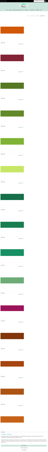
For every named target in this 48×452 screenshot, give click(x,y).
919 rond (3, 207)
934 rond (3, 289)
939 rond (27, 317)
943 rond (3, 344)
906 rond (3, 97)
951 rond (27, 399)
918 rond (27, 179)
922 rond (27, 234)
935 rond (27, 289)
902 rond (27, 42)
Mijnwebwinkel (33, 450)
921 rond (3, 234)
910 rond (27, 124)
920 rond (27, 207)
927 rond (3, 262)
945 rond (27, 344)
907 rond (27, 97)
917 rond (3, 179)
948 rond (27, 372)
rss (21, 450)
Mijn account (3, 1)
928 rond (27, 262)
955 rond (27, 427)
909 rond (3, 124)
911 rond (3, 152)
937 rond (3, 317)
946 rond (3, 372)
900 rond (3, 42)
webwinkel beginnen (25, 450)
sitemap (20, 450)
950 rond (3, 399)
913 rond (27, 152)
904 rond (3, 69)
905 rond (27, 69)
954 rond (3, 427)
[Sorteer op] (43, 16)
